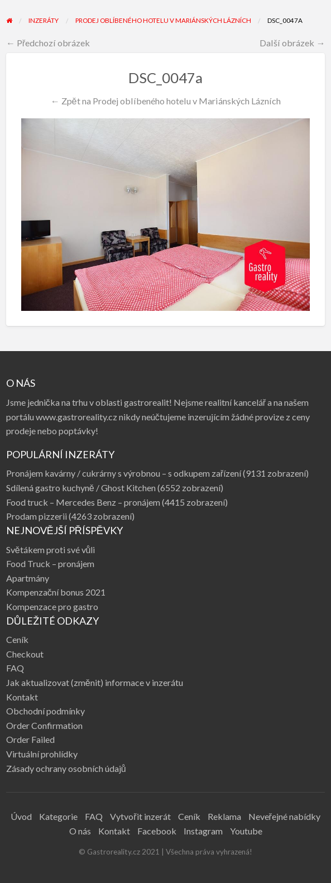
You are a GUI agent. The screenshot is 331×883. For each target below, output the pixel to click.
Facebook (156, 831)
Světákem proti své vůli (50, 549)
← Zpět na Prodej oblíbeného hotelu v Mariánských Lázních (165, 100)
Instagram (203, 831)
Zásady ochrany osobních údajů (66, 768)
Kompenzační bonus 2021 (55, 592)
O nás (80, 831)
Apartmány (27, 578)
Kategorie (58, 816)
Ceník (17, 639)
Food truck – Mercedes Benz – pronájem (83, 502)
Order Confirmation (44, 725)
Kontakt (22, 697)
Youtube (246, 831)
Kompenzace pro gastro (52, 606)
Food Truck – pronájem (50, 563)
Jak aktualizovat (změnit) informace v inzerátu (94, 682)
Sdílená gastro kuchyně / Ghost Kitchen (81, 487)
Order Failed (30, 739)
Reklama (224, 816)
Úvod (21, 816)
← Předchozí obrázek (48, 42)
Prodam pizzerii (36, 516)
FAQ (15, 668)
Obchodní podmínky (45, 711)
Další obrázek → (292, 42)
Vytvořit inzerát (140, 816)
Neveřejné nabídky (284, 816)
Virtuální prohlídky (42, 753)
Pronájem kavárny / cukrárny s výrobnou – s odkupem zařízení (123, 473)
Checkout (25, 654)
